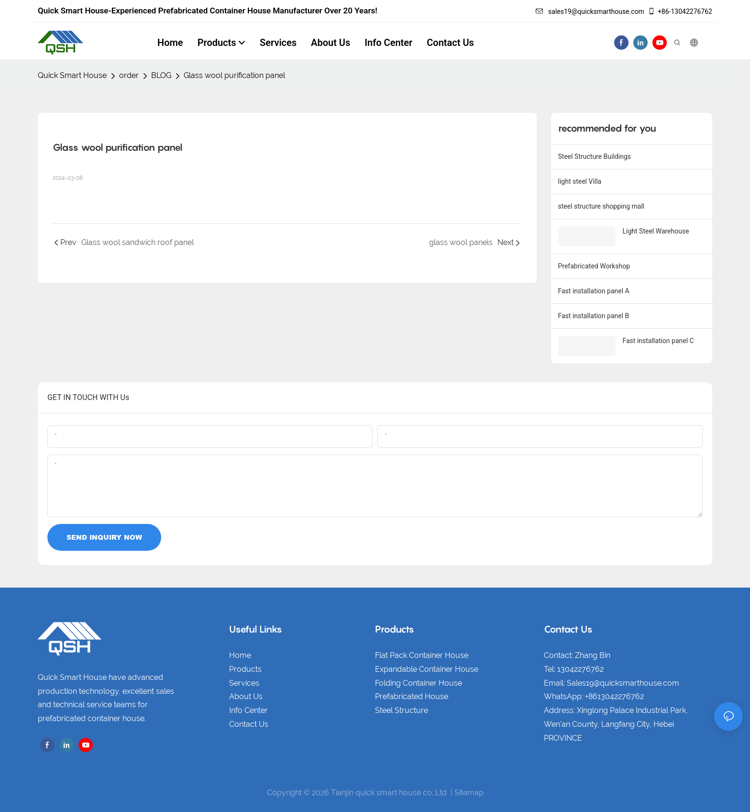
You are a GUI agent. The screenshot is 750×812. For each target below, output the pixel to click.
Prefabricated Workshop (594, 266)
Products (245, 669)
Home (240, 655)
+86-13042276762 (680, 11)
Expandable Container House (426, 669)
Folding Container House (418, 683)
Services (244, 683)
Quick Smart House (72, 75)
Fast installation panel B (593, 316)
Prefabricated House (411, 696)
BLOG (161, 75)
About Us (246, 696)
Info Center (248, 710)
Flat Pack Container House (421, 655)
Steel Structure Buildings (594, 156)
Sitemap (469, 792)
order (129, 75)
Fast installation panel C (658, 341)
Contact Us (248, 724)
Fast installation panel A (593, 291)
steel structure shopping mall (601, 206)
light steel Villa (580, 181)
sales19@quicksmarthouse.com (590, 11)
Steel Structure (401, 710)
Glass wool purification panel (234, 75)
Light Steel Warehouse (656, 231)
